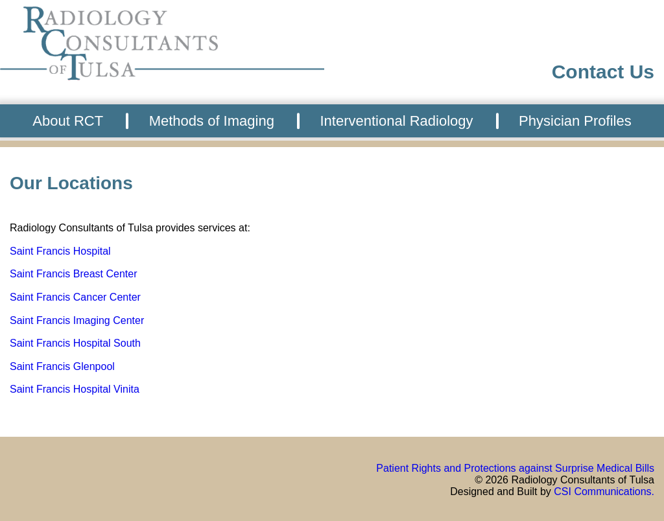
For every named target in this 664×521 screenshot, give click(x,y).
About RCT (67, 121)
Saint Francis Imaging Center (77, 320)
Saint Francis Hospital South (75, 343)
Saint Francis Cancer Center (75, 297)
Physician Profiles (575, 121)
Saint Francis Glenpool (62, 366)
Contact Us (603, 71)
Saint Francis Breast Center (73, 273)
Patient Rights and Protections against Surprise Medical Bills (515, 468)
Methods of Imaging (211, 121)
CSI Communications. (604, 491)
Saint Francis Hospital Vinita (74, 389)
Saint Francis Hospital (60, 251)
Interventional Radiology (396, 121)
